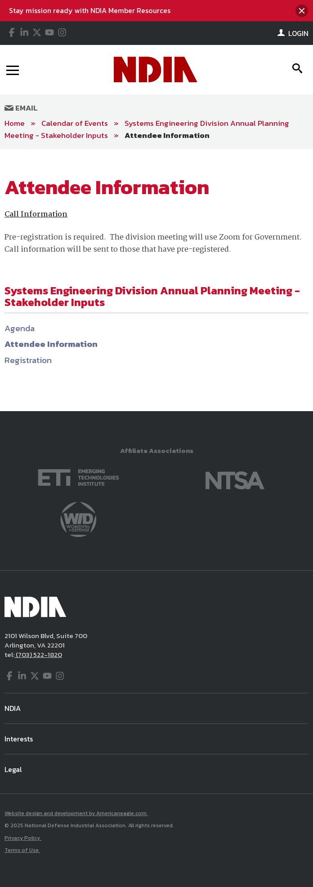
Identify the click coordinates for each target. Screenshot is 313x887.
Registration (28, 360)
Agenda (19, 328)
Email (21, 108)
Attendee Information (167, 135)
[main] (156, 280)
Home (14, 123)
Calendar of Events (74, 123)
